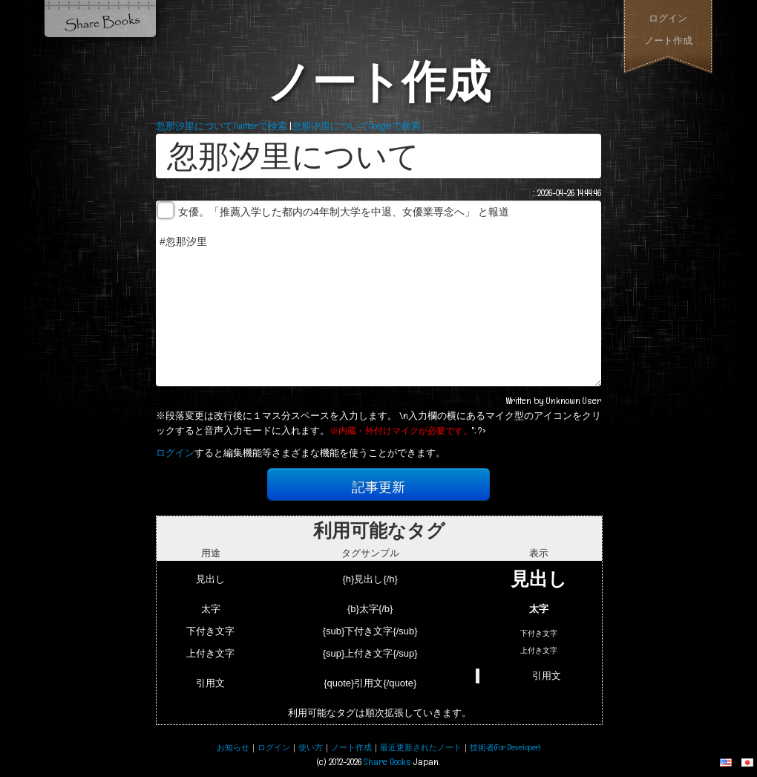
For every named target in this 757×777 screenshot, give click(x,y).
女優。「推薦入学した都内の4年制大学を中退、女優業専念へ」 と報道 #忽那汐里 (378, 293)
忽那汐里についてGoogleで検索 (356, 126)
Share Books (100, 18)
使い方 (310, 747)
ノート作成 (668, 40)
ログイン (668, 18)
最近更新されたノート (421, 747)
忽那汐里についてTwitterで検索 (221, 126)
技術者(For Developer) (505, 747)
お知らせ (233, 747)
